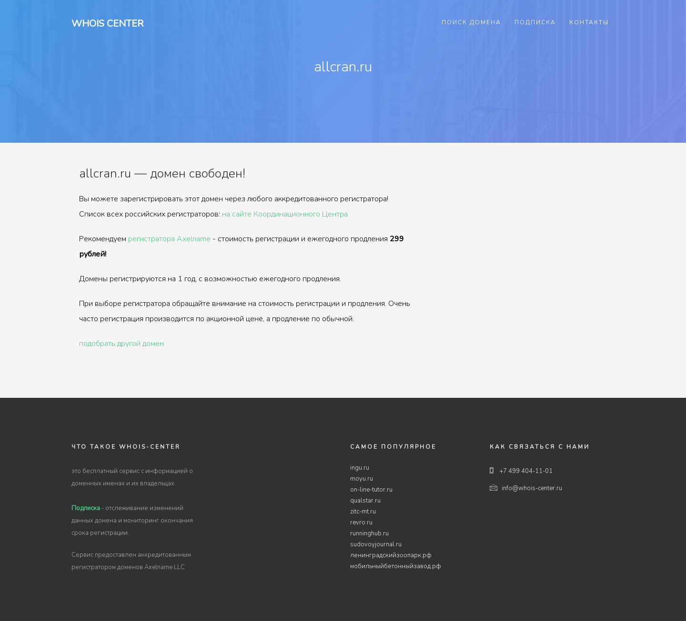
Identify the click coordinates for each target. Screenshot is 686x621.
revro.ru (361, 522)
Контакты (589, 22)
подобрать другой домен (121, 343)
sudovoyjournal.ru (376, 544)
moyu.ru (361, 478)
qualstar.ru (365, 500)
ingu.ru (359, 467)
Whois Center (107, 23)
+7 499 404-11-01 (521, 471)
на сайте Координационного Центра (285, 214)
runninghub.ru (369, 533)
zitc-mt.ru (363, 511)
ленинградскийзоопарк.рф (391, 555)
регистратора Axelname (169, 239)
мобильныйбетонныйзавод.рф (395, 566)
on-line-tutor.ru (371, 489)
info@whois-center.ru (526, 488)
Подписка (535, 22)
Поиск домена (471, 22)
